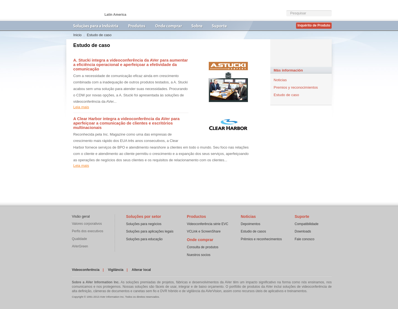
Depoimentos (250, 224)
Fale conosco (304, 239)
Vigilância (116, 270)
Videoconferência (86, 270)
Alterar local (141, 270)
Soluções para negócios (143, 224)
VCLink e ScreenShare (204, 231)
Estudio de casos (253, 231)
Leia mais (81, 107)
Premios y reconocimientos (296, 87)
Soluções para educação (144, 239)
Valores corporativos (87, 224)
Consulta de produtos (202, 247)
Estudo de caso (286, 95)
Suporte (302, 216)
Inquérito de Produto (314, 25)
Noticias (280, 80)
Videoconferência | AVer (94, 10)
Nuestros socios (198, 255)
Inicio (77, 35)
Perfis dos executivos (87, 231)
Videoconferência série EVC (207, 224)
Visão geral (81, 216)
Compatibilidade (306, 224)
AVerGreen (80, 246)
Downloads (303, 231)
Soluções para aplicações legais (149, 231)
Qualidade (79, 239)
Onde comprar (200, 239)
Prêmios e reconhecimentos (261, 239)
